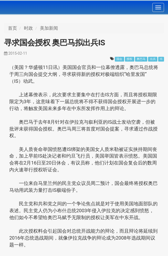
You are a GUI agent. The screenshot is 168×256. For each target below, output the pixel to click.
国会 (119, 59)
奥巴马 (141, 59)
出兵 (153, 59)
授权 (129, 59)
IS (161, 59)
